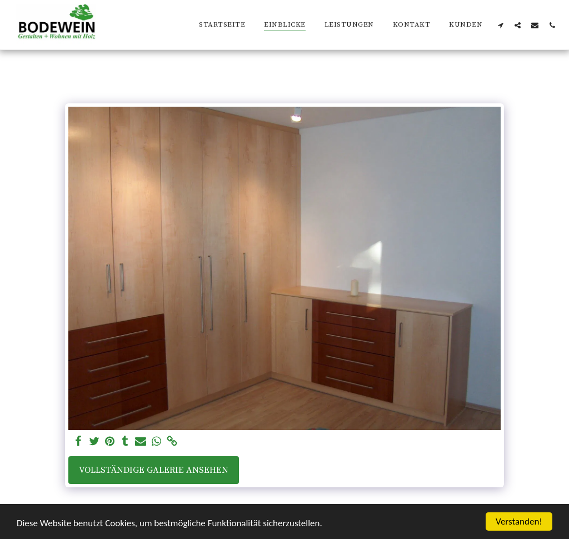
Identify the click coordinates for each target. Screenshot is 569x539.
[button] (500, 25)
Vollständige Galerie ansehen (153, 470)
